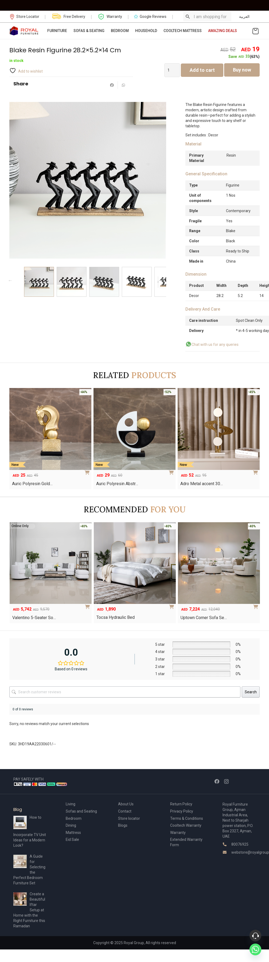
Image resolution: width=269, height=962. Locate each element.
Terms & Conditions (186, 818)
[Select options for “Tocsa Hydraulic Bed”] (173, 605)
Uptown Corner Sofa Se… (204, 617)
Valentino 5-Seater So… (34, 617)
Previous (10, 280)
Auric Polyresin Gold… (32, 483)
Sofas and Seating (81, 811)
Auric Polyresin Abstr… (117, 483)
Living (70, 804)
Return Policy (181, 804)
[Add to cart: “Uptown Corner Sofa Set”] (257, 605)
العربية (244, 16)
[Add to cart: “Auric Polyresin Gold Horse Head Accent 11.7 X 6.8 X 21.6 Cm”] (88, 471)
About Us (126, 804)
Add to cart (202, 70)
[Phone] (255, 935)
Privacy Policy (181, 811)
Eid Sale (72, 839)
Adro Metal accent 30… (201, 483)
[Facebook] (217, 781)
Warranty (178, 832)
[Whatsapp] (255, 949)
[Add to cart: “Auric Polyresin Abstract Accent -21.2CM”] (172, 471)
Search (251, 692)
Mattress (73, 832)
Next (164, 280)
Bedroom (73, 818)
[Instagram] (226, 781)
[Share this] (112, 85)
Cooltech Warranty (185, 825)
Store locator (129, 818)
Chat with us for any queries (215, 344)
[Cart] (255, 31)
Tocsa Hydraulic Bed (115, 617)
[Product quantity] (172, 70)
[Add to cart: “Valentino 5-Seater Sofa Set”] (88, 605)
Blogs (122, 825)
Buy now (242, 70)
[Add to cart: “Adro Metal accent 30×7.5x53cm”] (256, 471)
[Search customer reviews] (124, 692)
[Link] (24, 30)
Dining (71, 825)
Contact (124, 811)
